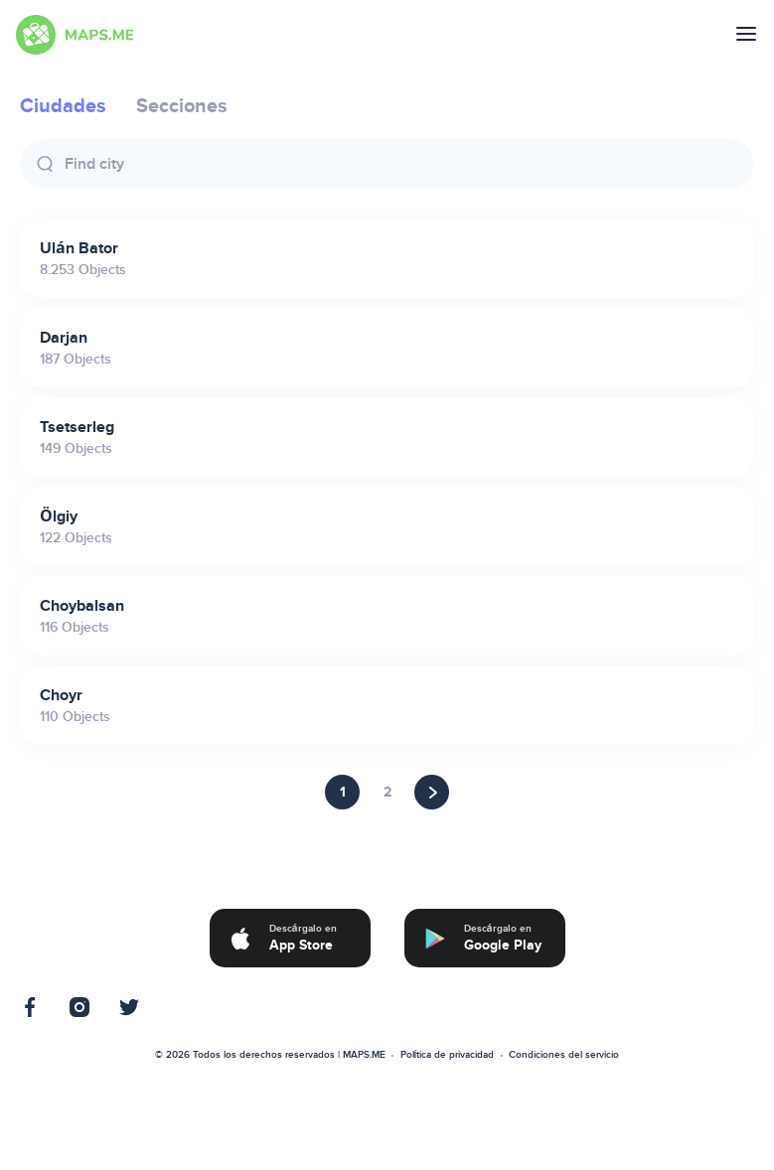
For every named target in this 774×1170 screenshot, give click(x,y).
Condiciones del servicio (564, 1055)
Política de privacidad (447, 1055)
